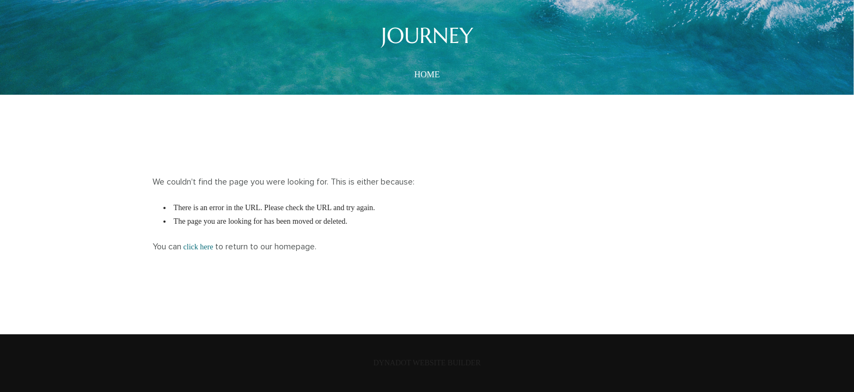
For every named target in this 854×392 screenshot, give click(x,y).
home (427, 74)
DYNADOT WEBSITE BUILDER (426, 363)
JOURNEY (427, 35)
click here (198, 247)
